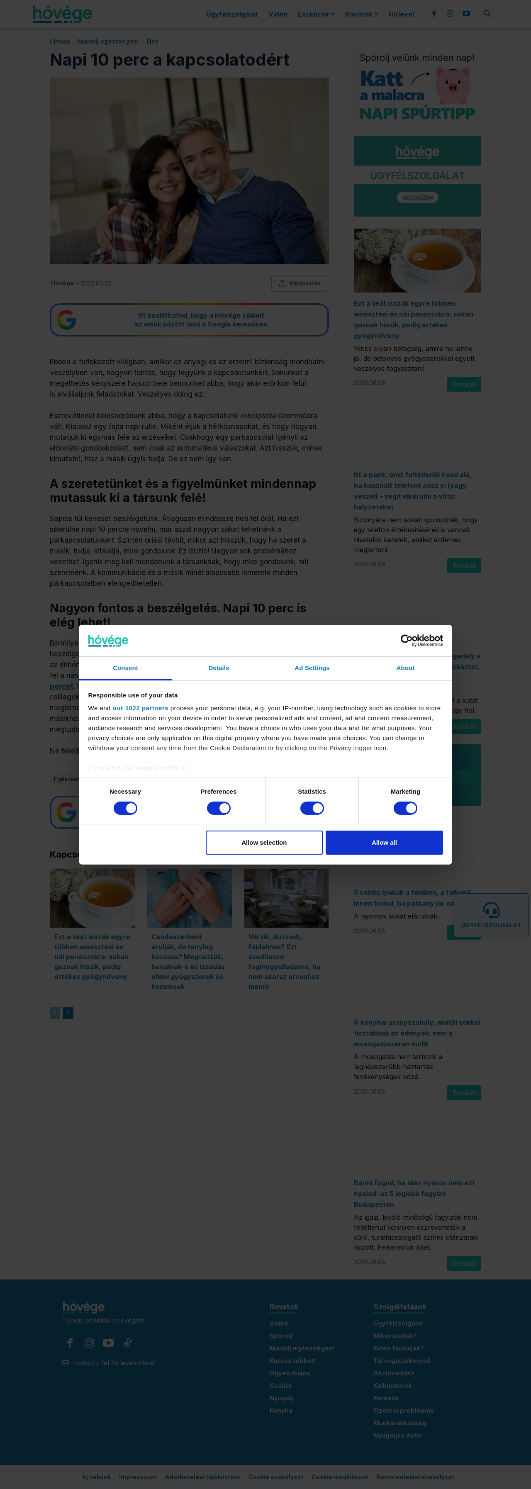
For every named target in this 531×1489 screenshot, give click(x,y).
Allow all (384, 842)
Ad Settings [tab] (312, 667)
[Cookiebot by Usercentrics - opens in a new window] (406, 640)
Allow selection (264, 842)
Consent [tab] (125, 667)
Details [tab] (219, 667)
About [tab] (406, 667)
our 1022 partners (140, 708)
